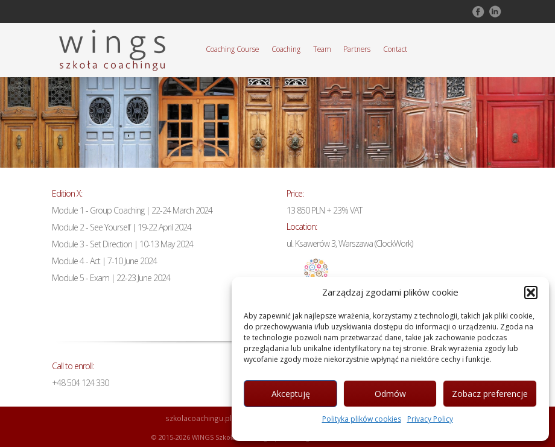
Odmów (390, 393)
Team (322, 49)
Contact (395, 49)
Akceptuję (290, 393)
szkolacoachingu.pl (198, 418)
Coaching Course (232, 49)
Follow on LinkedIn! (494, 11)
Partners (356, 49)
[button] (531, 293)
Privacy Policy (430, 419)
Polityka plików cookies (361, 419)
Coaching (285, 49)
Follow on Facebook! (477, 11)
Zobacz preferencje (490, 393)
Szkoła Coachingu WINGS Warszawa (112, 50)
